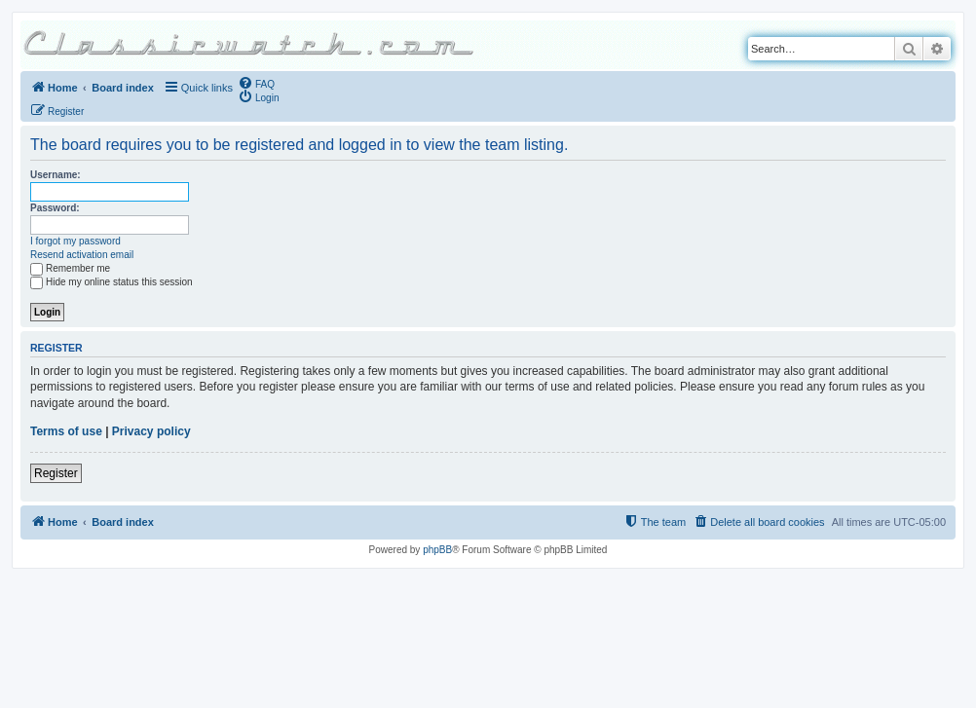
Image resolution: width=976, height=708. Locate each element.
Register (56, 473)
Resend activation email (81, 254)
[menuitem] (256, 83)
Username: (55, 174)
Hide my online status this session (111, 282)
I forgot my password (75, 241)
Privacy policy (151, 431)
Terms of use (66, 431)
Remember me (70, 268)
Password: (55, 208)
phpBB (437, 549)
